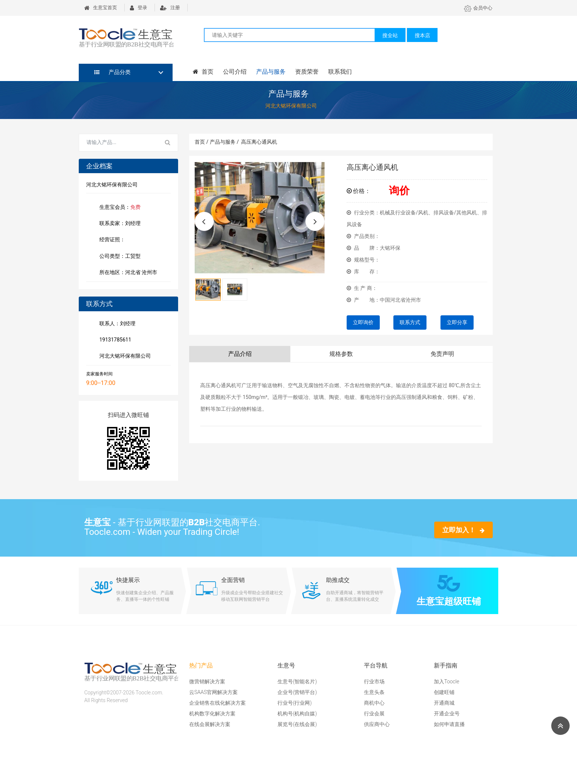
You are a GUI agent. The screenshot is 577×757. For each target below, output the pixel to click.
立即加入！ (463, 530)
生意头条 (374, 692)
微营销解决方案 (207, 681)
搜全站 (390, 35)
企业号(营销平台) (297, 692)
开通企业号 (447, 713)
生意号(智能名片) (297, 681)
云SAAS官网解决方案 (213, 692)
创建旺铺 (444, 692)
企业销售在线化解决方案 (217, 703)
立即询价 (363, 322)
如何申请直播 (449, 724)
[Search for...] (118, 142)
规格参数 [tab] (341, 353)
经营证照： (115, 240)
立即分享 (457, 322)
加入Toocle (446, 681)
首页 (203, 71)
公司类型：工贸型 (118, 256)
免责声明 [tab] (442, 353)
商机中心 (374, 703)
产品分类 (112, 72)
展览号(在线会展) (297, 724)
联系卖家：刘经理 (118, 224)
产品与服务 (271, 71)
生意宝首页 (100, 7)
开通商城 (444, 703)
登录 (138, 7)
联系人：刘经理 (115, 324)
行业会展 (374, 713)
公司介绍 (235, 71)
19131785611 (113, 340)
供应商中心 (377, 724)
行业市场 (374, 681)
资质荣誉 (307, 71)
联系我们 (340, 71)
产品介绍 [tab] (240, 353)
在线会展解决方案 (209, 724)
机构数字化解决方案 (212, 713)
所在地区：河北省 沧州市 (126, 273)
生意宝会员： (118, 207)
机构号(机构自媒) (297, 713)
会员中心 (478, 8)
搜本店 (422, 35)
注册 (170, 7)
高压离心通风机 (259, 142)
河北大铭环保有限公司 (123, 356)
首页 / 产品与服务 (217, 142)
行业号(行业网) (294, 703)
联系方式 (410, 322)
